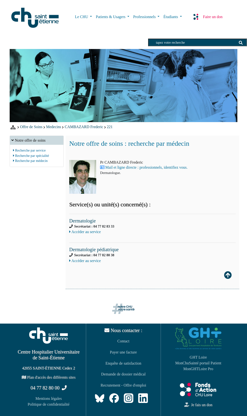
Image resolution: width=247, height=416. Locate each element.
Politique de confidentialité (48, 404)
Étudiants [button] (171, 17)
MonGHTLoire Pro (198, 369)
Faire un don (208, 17)
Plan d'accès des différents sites (48, 377)
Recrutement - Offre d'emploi (123, 385)
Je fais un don (198, 405)
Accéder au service (85, 232)
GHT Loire (198, 357)
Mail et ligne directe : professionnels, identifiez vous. (146, 167)
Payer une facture (123, 352)
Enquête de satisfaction (123, 363)
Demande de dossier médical (123, 374)
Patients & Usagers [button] (111, 17)
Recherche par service (29, 150)
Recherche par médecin (30, 161)
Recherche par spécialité (31, 156)
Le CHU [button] (82, 17)
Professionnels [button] (145, 17)
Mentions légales (48, 398)
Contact (123, 341)
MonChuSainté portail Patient (198, 363)
